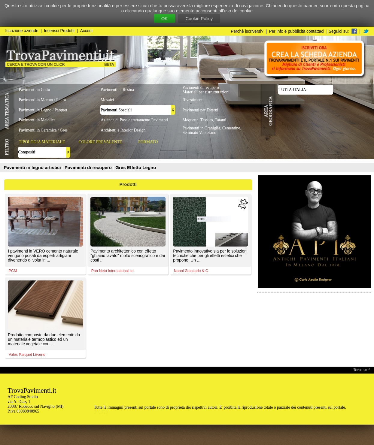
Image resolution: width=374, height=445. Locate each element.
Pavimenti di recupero (89, 167)
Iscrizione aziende (21, 31)
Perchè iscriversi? (247, 31)
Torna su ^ (361, 370)
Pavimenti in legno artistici (33, 167)
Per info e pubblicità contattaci (296, 31)
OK (164, 18)
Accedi (86, 31)
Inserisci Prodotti (59, 31)
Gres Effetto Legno (135, 167)
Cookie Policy (199, 18)
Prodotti (128, 184)
